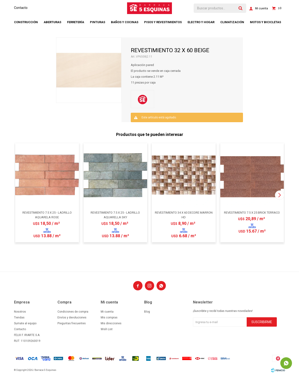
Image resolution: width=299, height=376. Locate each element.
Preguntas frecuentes (71, 323)
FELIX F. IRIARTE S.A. (27, 335)
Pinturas (97, 22)
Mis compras (109, 317)
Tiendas (19, 317)
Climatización (232, 22)
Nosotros (20, 311)
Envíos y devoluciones (71, 317)
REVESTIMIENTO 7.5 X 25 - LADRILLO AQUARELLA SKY (115, 215)
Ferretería (75, 22)
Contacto (21, 8)
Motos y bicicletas (265, 22)
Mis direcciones (111, 323)
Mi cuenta (107, 311)
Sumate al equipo (25, 323)
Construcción (26, 22)
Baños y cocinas (124, 22)
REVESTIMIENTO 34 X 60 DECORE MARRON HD (184, 215)
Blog (147, 311)
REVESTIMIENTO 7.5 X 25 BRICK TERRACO (252, 212)
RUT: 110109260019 (27, 341)
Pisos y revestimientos (163, 22)
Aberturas (52, 22)
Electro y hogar (201, 22)
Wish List (107, 329)
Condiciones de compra (72, 311)
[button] (279, 195)
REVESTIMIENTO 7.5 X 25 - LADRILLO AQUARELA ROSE (47, 215)
